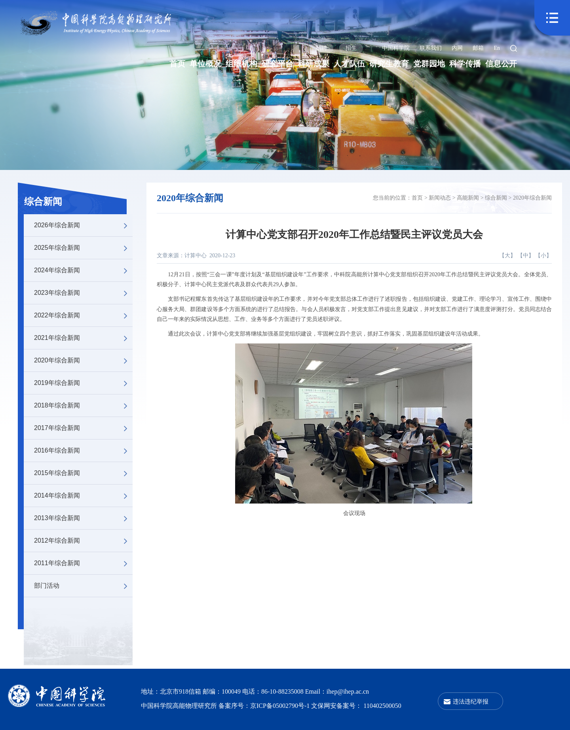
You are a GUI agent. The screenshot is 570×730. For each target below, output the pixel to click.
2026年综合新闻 (83, 225)
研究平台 (277, 63)
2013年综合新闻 (83, 518)
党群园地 (429, 63)
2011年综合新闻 (83, 563)
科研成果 (313, 63)
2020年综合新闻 (83, 360)
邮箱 (478, 48)
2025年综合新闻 (83, 248)
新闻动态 (440, 198)
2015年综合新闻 (83, 473)
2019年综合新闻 (83, 383)
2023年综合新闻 (83, 293)
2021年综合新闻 (83, 338)
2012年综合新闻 (83, 541)
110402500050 (382, 705)
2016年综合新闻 (83, 451)
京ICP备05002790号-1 (280, 705)
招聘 (321, 48)
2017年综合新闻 (83, 428)
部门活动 (83, 586)
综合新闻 (43, 201)
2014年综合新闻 (83, 496)
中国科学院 (396, 48)
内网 (457, 48)
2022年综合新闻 (83, 315)
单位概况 (205, 63)
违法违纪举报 (470, 701)
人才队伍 (349, 63)
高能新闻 (468, 198)
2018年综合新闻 (83, 405)
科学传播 (465, 63)
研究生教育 (389, 63)
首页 (177, 63)
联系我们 (431, 48)
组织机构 (241, 63)
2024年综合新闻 (83, 270)
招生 (351, 48)
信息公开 (501, 63)
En (497, 48)
